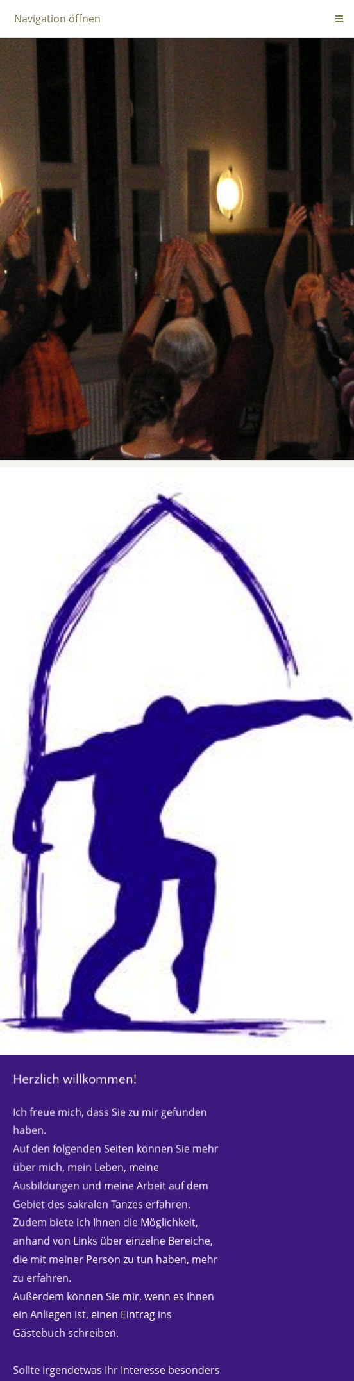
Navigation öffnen (57, 19)
